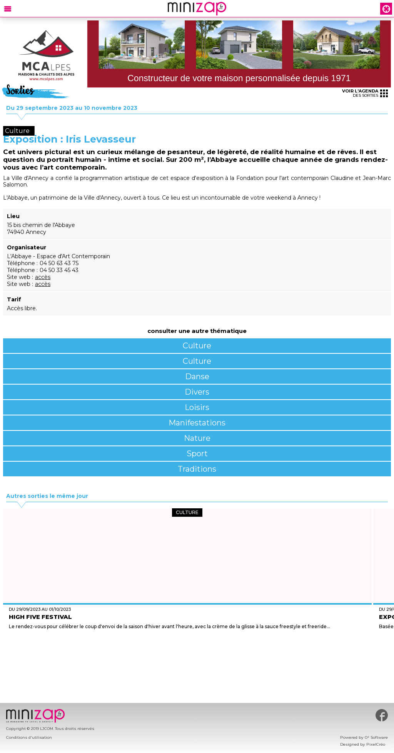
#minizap (382, 715)
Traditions (197, 469)
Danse (197, 376)
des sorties (365, 93)
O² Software (376, 737)
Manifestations (197, 422)
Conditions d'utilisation (29, 737)
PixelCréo (375, 744)
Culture (197, 345)
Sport (197, 453)
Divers (197, 392)
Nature (197, 438)
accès (42, 277)
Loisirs (197, 407)
